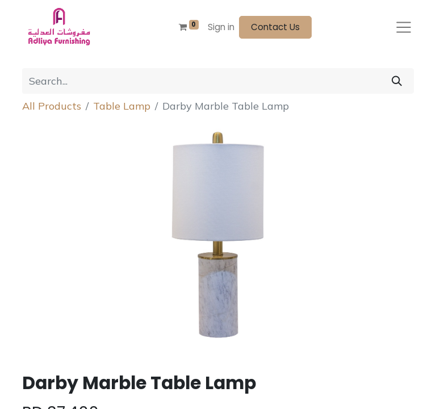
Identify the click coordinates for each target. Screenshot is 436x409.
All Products (51, 105)
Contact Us (275, 27)
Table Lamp (121, 105)
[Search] (397, 81)
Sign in (221, 27)
